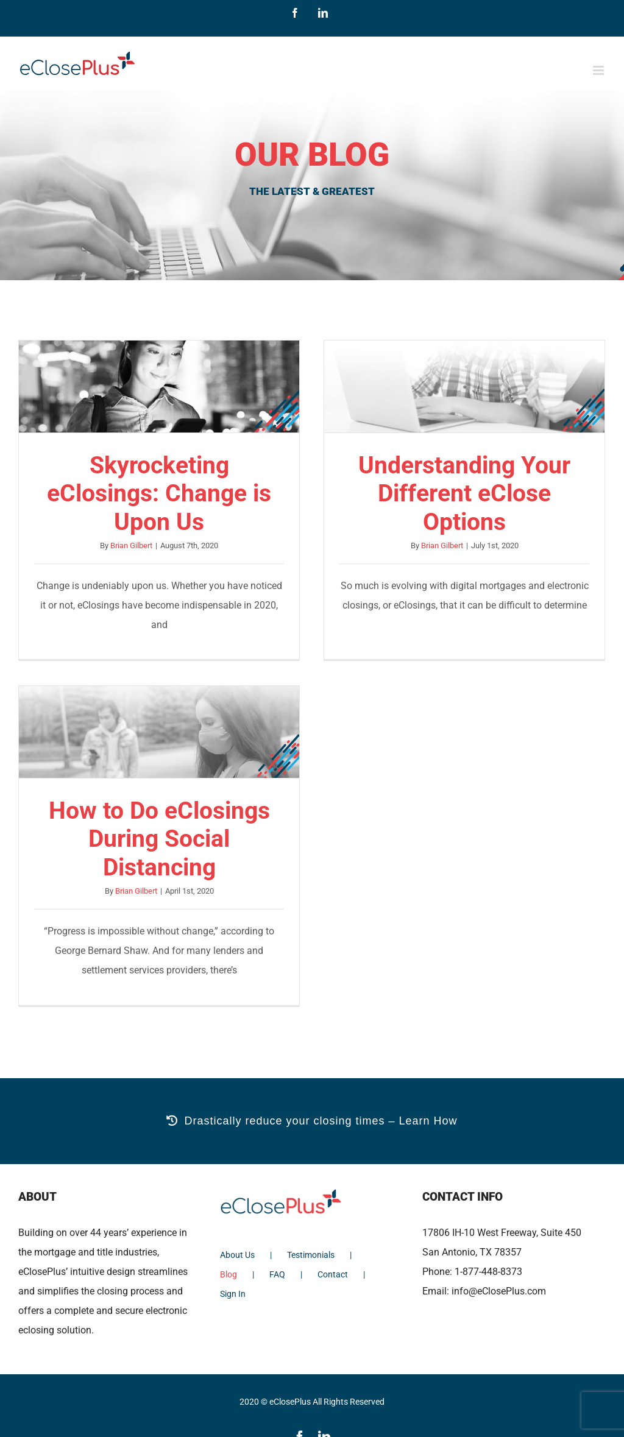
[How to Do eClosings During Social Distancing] (159, 732)
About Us (237, 1255)
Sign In (233, 1294)
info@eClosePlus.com (499, 1291)
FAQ (277, 1274)
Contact (332, 1274)
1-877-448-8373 (488, 1271)
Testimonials (311, 1255)
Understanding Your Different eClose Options (464, 494)
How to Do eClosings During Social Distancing (159, 839)
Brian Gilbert (131, 545)
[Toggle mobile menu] (599, 70)
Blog (228, 1274)
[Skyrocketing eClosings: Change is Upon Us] (159, 387)
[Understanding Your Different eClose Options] (464, 387)
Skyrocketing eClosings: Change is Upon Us (159, 494)
